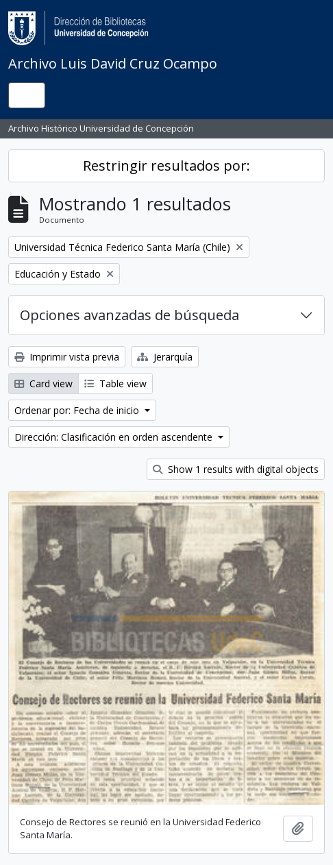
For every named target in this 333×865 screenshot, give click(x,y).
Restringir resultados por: (166, 165)
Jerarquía (165, 356)
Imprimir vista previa (66, 356)
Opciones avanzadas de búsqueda (129, 315)
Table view (115, 383)
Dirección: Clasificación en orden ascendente (114, 436)
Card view (43, 383)
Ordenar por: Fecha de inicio (78, 410)
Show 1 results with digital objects (236, 469)
